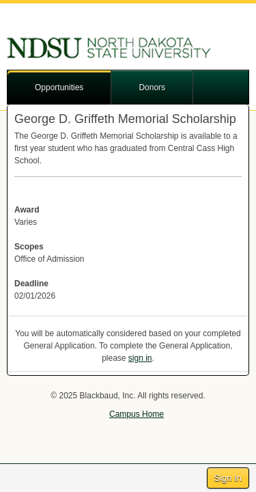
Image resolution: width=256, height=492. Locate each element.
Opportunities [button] (59, 87)
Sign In (228, 478)
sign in (140, 358)
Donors (152, 87)
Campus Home (136, 414)
